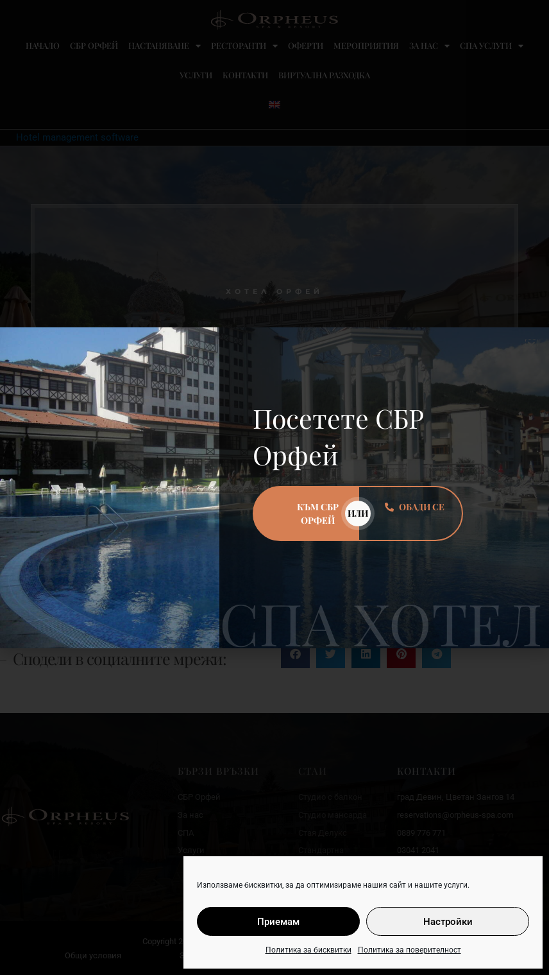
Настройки (448, 922)
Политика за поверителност (409, 949)
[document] (274, 487)
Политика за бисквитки (308, 949)
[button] (531, 345)
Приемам (278, 922)
